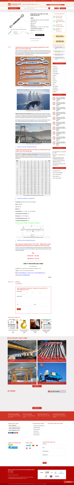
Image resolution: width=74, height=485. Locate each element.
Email (35, 304)
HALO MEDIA (44, 483)
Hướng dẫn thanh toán (36, 427)
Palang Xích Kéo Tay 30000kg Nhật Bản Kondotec (46, 331)
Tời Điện (54, 77)
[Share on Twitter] (33, 40)
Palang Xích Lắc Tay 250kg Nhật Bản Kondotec (35, 331)
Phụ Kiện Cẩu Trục (55, 68)
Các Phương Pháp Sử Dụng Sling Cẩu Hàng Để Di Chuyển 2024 (59, 164)
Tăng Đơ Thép (20, 11)
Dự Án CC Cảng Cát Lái (56, 176)
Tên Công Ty (54, 445)
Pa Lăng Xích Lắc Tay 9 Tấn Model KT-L (13, 331)
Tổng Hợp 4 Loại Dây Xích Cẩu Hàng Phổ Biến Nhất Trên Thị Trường (59, 161)
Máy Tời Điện (54, 75)
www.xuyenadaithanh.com (22, 272)
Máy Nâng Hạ (55, 91)
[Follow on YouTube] (17, 433)
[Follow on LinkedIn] (15, 433)
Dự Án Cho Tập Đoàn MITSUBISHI (58, 172)
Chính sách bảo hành (36, 434)
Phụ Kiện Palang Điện (56, 73)
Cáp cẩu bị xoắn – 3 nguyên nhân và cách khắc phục (59, 155)
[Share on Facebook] (31, 40)
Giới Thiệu (9, 0)
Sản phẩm (13, 0)
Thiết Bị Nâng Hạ (55, 88)
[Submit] (49, 8)
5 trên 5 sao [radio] (19, 294)
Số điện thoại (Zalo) (54, 452)
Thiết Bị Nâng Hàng (14, 11)
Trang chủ (9, 11)
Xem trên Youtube (54, 391)
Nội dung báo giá (54, 458)
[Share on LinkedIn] (38, 40)
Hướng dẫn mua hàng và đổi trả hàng (38, 425)
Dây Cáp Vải (54, 82)
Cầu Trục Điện (55, 66)
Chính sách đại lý (35, 431)
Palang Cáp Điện (55, 71)
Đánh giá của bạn (19, 291)
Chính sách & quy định (36, 429)
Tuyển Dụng (21, 0)
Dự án (28, 0)
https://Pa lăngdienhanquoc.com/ (40, 272)
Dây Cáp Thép (55, 80)
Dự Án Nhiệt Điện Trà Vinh (56, 170)
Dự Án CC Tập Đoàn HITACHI (57, 174)
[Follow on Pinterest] (14, 433)
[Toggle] (65, 66)
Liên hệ (25, 0)
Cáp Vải (54, 84)
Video (34, 0)
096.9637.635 (60, 41)
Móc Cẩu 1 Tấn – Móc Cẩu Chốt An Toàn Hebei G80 (24, 331)
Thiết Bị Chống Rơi (55, 86)
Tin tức (17, 0)
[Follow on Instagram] (10, 433)
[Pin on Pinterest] (36, 40)
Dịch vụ (31, 0)
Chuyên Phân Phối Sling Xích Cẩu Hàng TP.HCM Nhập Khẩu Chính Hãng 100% (58, 158)
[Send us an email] (12, 433)
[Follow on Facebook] (9, 433)
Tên (17, 304)
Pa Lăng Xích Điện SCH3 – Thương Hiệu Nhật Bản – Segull (59, 152)
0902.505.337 (60, 36)
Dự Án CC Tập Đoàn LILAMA (57, 178)
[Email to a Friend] (34, 40)
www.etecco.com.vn (30, 272)
